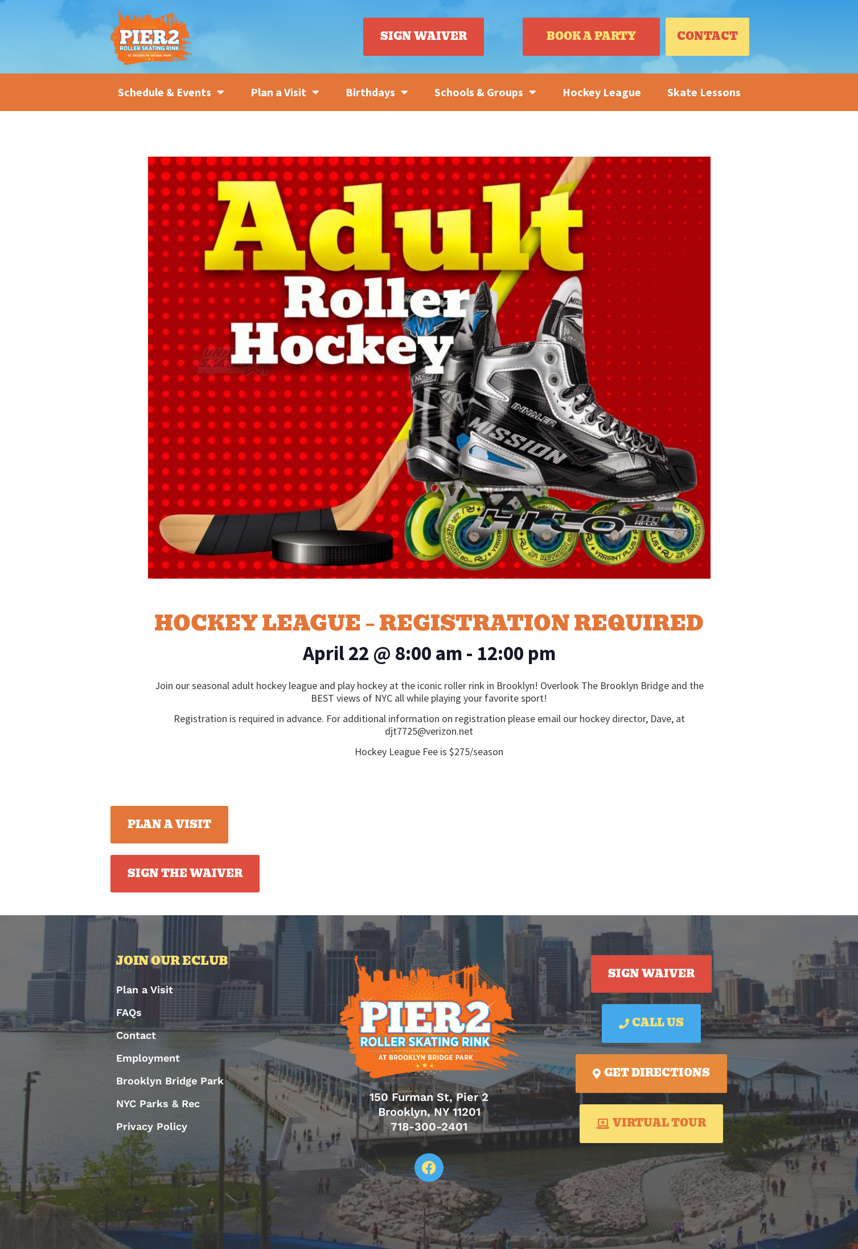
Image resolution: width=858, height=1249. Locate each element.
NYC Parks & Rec (158, 1103)
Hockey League (602, 92)
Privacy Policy (151, 1126)
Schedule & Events (171, 92)
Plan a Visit (285, 92)
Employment (148, 1058)
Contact (136, 1035)
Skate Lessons (704, 92)
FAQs (129, 1012)
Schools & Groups (485, 92)
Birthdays (377, 92)
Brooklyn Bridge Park (170, 1081)
